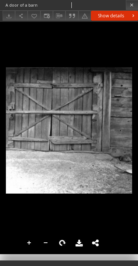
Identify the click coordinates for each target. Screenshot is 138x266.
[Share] (21, 16)
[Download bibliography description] (59, 16)
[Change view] (46, 16)
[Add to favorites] (34, 16)
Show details (117, 16)
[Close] (132, 5)
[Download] (9, 16)
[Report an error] (84, 16)
